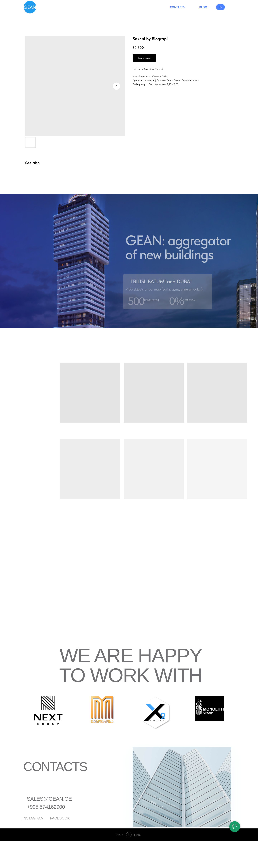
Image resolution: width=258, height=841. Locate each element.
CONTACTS (177, 7)
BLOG (203, 7)
